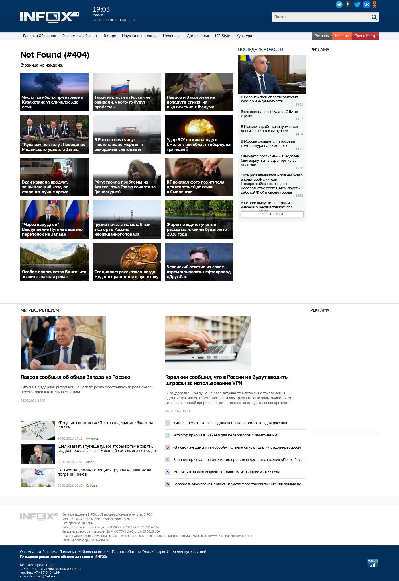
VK (366, 4)
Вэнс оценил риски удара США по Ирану (269, 113)
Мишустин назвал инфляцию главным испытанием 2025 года (226, 472)
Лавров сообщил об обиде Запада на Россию (75, 377)
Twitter (357, 4)
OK (375, 4)
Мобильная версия (94, 551)
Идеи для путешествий (186, 551)
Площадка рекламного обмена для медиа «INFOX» (64, 557)
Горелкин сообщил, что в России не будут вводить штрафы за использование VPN (226, 380)
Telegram (339, 4)
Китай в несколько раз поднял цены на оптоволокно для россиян (230, 423)
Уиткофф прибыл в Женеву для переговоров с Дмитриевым (225, 435)
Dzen (348, 4)
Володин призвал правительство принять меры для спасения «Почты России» (239, 459)
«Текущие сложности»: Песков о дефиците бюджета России (105, 425)
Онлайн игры (153, 551)
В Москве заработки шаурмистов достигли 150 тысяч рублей (269, 128)
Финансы (92, 438)
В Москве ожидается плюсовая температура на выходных (268, 143)
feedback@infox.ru (43, 576)
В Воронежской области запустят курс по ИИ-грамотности (269, 99)
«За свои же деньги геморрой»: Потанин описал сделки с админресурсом (237, 447)
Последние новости (260, 49)
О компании (30, 551)
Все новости (272, 214)
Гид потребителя (126, 551)
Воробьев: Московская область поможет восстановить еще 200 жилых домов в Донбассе (239, 484)
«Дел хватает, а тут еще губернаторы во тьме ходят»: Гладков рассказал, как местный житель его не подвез (107, 448)
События (92, 486)
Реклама (50, 551)
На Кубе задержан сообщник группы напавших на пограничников (104, 472)
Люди (90, 462)
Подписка (67, 551)
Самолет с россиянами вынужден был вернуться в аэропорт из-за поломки (270, 160)
